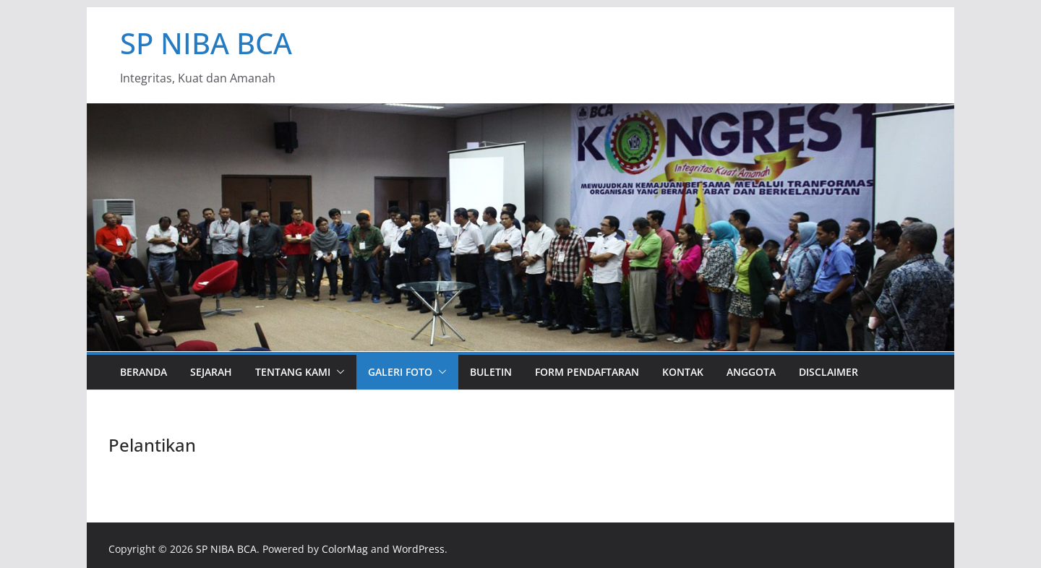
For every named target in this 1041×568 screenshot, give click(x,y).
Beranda (143, 372)
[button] (337, 372)
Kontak (682, 372)
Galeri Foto (400, 372)
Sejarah (211, 372)
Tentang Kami (292, 372)
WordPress (419, 549)
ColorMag (345, 549)
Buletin (491, 372)
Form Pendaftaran (587, 372)
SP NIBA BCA (206, 43)
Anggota (751, 372)
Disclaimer (828, 372)
